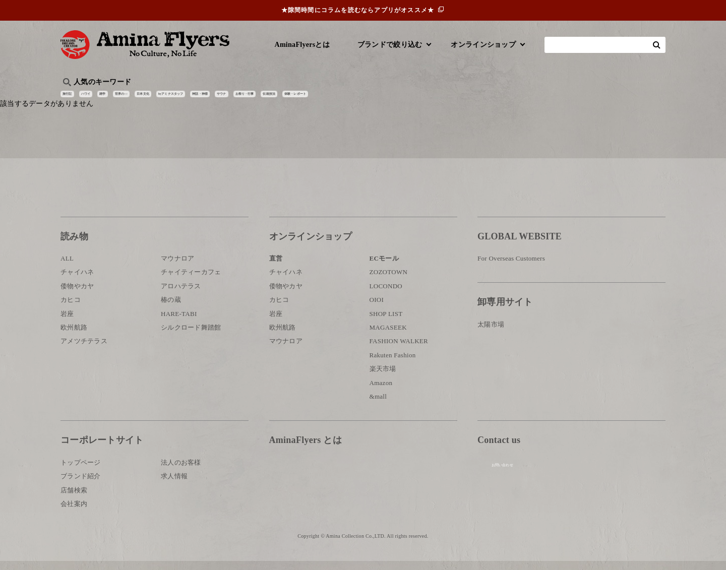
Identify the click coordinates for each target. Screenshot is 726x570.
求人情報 (174, 485)
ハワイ (113, 98)
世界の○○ (183, 98)
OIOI (377, 308)
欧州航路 (73, 336)
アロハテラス (181, 295)
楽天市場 (383, 378)
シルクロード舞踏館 (191, 336)
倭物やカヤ (77, 295)
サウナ (393, 98)
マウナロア (177, 267)
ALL (67, 267)
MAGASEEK (388, 336)
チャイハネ (77, 281)
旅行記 (76, 98)
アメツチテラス (83, 350)
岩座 (67, 322)
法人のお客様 (181, 471)
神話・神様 (349, 98)
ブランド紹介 (80, 485)
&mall (378, 405)
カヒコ (70, 308)
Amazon (381, 391)
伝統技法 (491, 98)
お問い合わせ (538, 482)
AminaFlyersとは (302, 44)
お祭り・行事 (440, 98)
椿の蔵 (171, 308)
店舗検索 (73, 498)
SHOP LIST (386, 322)
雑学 (146, 98)
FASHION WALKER (399, 350)
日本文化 (228, 98)
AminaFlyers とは (305, 449)
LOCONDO (386, 295)
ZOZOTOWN (389, 281)
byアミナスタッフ (287, 98)
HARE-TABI (179, 322)
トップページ (80, 471)
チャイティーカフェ (191, 281)
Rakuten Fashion (393, 364)
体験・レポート (546, 98)
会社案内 (73, 513)
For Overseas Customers (511, 267)
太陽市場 (490, 333)
